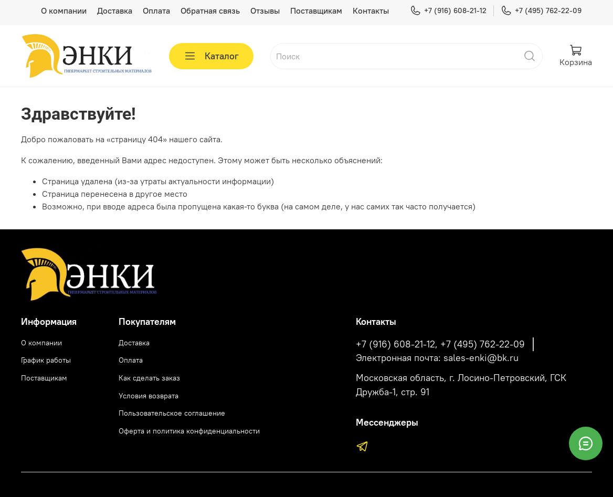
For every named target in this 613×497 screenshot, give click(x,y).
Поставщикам (316, 10)
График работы (46, 360)
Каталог (211, 56)
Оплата (156, 10)
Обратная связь (210, 10)
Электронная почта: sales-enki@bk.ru (437, 358)
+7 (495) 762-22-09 (541, 10)
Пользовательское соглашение (172, 413)
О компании (64, 10)
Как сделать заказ (149, 378)
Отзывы (265, 10)
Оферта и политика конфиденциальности (189, 431)
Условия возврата (148, 395)
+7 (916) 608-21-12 (448, 10)
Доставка (114, 10)
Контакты (371, 10)
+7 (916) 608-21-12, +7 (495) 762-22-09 (440, 344)
